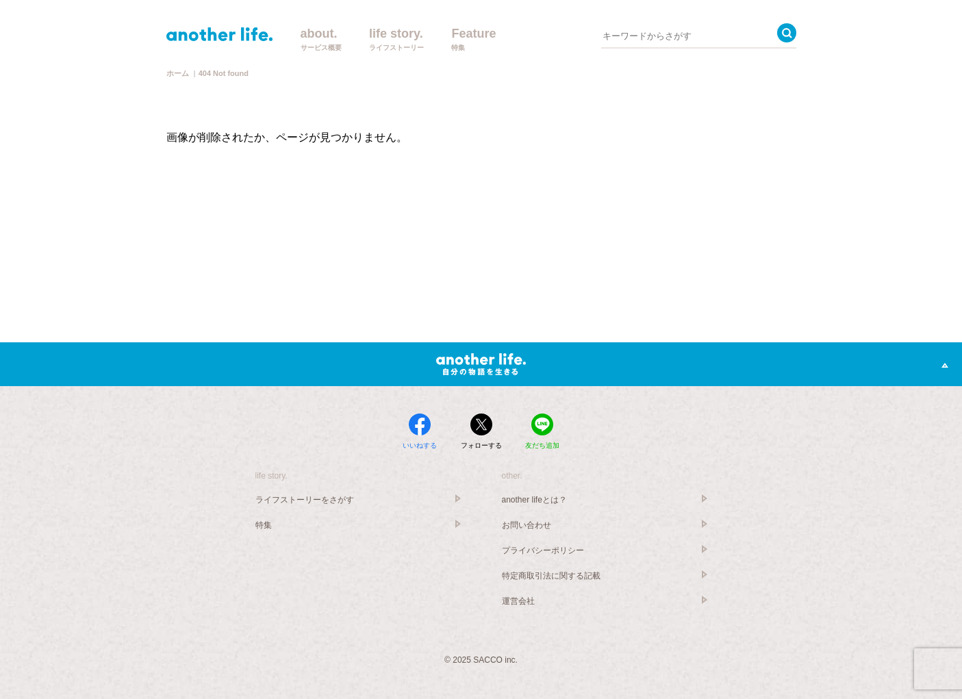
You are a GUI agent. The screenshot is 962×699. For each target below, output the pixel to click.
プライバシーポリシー (543, 550)
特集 (263, 525)
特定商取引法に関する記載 (551, 576)
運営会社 (518, 601)
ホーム (177, 73)
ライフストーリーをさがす (304, 500)
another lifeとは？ (534, 500)
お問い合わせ (526, 525)
